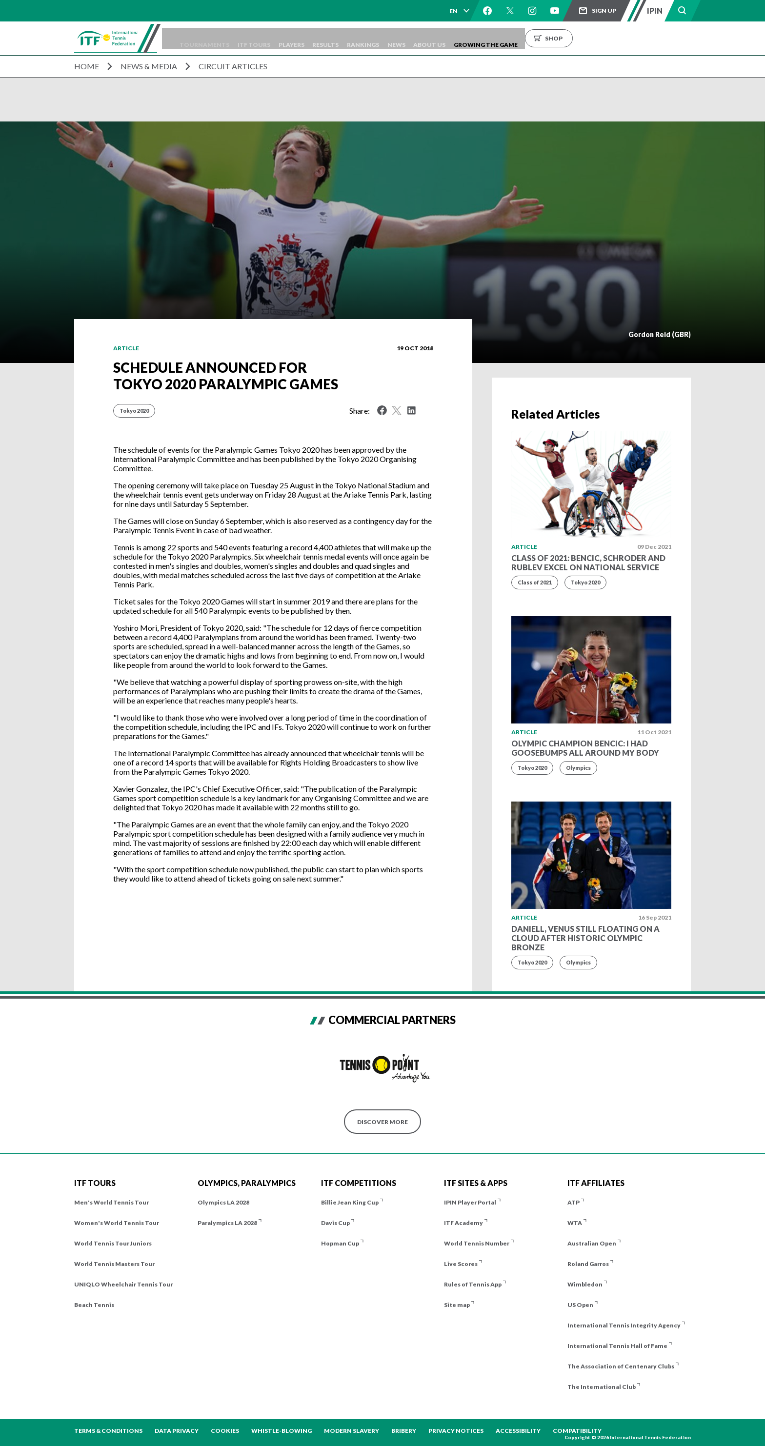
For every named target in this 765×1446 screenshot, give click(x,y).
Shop (628, 38)
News (457, 38)
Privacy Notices (455, 1430)
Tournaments (233, 38)
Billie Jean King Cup (350, 1202)
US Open (580, 1304)
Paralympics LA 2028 (227, 1222)
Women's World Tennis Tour (116, 1222)
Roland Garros (588, 1263)
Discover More (382, 1121)
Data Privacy (177, 1430)
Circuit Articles (233, 66)
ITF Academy (463, 1222)
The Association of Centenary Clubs (620, 1366)
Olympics (578, 767)
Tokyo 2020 (134, 410)
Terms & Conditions (108, 1430)
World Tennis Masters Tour (114, 1263)
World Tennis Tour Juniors (113, 1243)
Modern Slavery (351, 1430)
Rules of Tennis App (473, 1284)
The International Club (601, 1386)
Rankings (418, 38)
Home (86, 66)
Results (374, 38)
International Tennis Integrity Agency (624, 1325)
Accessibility (518, 1430)
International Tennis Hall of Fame (617, 1345)
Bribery (403, 1430)
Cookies (225, 1430)
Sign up (604, 10)
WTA (574, 1222)
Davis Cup (335, 1222)
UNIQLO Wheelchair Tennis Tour (123, 1284)
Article (126, 348)
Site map (457, 1304)
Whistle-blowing (281, 1430)
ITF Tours (289, 38)
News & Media (149, 66)
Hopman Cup (340, 1243)
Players (333, 38)
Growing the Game (560, 38)
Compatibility (577, 1430)
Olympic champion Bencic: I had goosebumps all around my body (585, 748)
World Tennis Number (476, 1243)
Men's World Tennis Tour (111, 1202)
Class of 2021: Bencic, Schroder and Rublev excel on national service (588, 562)
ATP (573, 1202)
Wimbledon (585, 1284)
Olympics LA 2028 (223, 1202)
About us (497, 38)
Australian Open (591, 1243)
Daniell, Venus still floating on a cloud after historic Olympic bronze (585, 938)
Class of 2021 (535, 582)
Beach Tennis (94, 1304)
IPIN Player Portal (470, 1202)
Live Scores (461, 1263)
